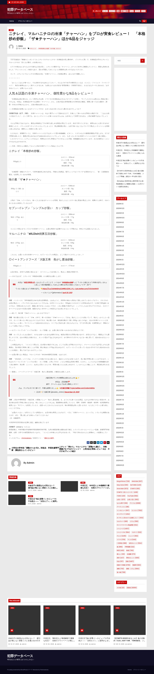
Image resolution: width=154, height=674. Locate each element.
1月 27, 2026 (32, 490)
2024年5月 (120, 297)
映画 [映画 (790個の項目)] (130, 550)
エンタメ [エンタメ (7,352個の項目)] (137, 510)
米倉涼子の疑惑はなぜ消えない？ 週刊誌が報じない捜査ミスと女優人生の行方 (42, 487)
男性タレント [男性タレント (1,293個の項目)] (132, 558)
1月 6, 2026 (32, 504)
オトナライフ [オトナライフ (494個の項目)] (123, 514)
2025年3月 (120, 250)
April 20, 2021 (67, 293)
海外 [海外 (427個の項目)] (120, 558)
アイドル (137, 11)
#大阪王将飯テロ (66, 388)
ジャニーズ (112, 11)
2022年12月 (120, 376)
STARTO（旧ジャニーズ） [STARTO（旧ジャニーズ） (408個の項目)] (127, 492)
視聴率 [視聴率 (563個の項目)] (136, 565)
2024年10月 (120, 274)
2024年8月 (120, 283)
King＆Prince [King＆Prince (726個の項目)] (123, 481)
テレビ (131, 11)
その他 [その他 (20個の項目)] (120, 588)
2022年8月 (120, 395)
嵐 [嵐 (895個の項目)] (120, 547)
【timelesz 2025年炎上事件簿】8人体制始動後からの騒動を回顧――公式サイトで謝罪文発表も (130, 184)
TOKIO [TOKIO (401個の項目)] (121, 496)
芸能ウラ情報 (124, 11)
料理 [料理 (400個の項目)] (120, 550)
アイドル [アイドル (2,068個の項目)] (135, 503)
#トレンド (33, 48)
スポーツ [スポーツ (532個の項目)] (137, 532)
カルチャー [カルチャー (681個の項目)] (122, 521)
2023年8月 (120, 339)
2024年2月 (120, 311)
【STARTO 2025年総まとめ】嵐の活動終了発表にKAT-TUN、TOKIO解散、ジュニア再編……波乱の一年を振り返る (130, 174)
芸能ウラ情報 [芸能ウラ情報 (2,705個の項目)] (123, 565)
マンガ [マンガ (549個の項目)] (132, 540)
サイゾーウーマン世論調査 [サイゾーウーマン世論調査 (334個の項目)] (127, 525)
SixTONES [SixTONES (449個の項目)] (135, 485)
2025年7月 (120, 232)
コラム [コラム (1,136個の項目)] (134, 521)
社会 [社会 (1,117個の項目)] (120, 561)
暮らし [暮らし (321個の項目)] (121, 554)
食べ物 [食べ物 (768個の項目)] (121, 572)
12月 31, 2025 (120, 644)
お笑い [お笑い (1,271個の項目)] (121, 499)
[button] (140, 21)
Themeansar (44, 670)
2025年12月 (120, 208)
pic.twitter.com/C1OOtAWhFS (87, 289)
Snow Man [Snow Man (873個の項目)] (122, 489)
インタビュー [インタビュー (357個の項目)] (123, 510)
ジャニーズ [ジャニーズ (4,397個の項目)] (123, 529)
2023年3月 (120, 362)
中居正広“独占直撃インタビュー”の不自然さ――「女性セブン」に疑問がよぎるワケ (42, 501)
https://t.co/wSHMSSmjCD (52, 289)
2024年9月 (120, 278)
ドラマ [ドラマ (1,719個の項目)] (121, 540)
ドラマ (143, 11)
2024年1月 (120, 316)
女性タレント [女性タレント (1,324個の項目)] (135, 543)
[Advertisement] (130, 99)
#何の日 (65, 289)
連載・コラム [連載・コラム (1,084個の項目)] (132, 569)
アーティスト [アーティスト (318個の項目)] (123, 507)
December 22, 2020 (71, 392)
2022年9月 (120, 390)
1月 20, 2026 (84, 490)
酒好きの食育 (49, 438)
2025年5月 (120, 241)
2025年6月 (120, 236)
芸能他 (11, 30)
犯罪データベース (20, 10)
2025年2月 (120, 255)
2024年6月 (120, 292)
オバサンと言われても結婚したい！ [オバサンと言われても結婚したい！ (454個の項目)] (130, 518)
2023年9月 (120, 334)
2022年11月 (120, 381)
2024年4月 (120, 302)
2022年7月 (120, 400)
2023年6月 (120, 348)
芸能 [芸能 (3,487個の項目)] (130, 561)
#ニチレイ (72, 289)
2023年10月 (120, 330)
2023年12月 (120, 320)
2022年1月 (119, 428)
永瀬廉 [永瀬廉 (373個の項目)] (131, 554)
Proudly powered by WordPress (17, 670)
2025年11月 (120, 213)
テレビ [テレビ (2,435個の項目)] (121, 536)
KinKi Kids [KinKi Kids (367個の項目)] (137, 481)
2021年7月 (120, 456)
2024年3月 (120, 306)
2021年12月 (120, 432)
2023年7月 (120, 344)
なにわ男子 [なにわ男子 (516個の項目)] (122, 503)
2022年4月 (120, 414)
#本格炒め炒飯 (67, 282)
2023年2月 (120, 367)
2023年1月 (119, 372)
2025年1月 (120, 260)
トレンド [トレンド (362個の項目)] (133, 536)
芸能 (118, 11)
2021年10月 (120, 442)
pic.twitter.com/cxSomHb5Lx (83, 388)
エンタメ (105, 11)
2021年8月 (120, 451)
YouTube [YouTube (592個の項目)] (132, 496)
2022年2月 (120, 423)
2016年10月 (120, 465)
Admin (20, 46)
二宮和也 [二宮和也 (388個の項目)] (122, 543)
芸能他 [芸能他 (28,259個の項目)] (132, 588)
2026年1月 (120, 204)
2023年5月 (120, 353)
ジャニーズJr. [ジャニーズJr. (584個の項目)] (123, 532)
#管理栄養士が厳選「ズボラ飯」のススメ (49, 48)
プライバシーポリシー (25, 21)
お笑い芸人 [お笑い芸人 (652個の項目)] (133, 499)
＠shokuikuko (26, 438)
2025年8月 (120, 227)
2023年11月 (120, 325)
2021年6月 (120, 460)
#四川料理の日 (29, 282)
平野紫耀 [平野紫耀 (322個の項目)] (129, 547)
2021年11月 (120, 437)
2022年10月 (120, 386)
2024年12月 (120, 264)
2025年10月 (120, 218)
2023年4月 (120, 358)
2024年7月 (120, 288)
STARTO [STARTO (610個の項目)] (135, 489)
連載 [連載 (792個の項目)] (120, 569)
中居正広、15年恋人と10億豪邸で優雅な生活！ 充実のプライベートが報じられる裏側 (94, 487)
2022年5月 (120, 409)
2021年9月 (119, 446)
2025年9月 (120, 222)
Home (11, 21)
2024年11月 (120, 269)
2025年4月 (120, 246)
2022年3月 (120, 418)
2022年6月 (120, 404)
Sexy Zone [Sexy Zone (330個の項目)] (122, 485)
